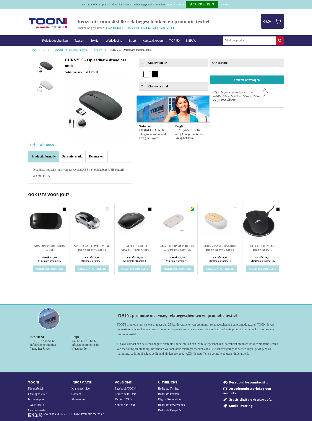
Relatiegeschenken (55, 40)
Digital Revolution (169, 399)
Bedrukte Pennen (168, 394)
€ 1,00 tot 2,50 (131, 27)
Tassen (79, 40)
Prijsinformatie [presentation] (72, 156)
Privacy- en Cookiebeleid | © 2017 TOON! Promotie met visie (66, 414)
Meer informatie (175, 4)
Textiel (95, 40)
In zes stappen (36, 399)
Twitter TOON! (124, 399)
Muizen (98, 50)
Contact (76, 394)
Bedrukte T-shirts (168, 388)
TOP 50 (174, 40)
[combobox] (249, 40)
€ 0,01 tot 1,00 (113, 27)
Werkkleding (114, 40)
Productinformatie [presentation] (44, 156)
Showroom (78, 399)
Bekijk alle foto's (42, 145)
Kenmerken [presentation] (96, 156)
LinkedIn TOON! (125, 394)
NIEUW (191, 40)
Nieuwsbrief (35, 388)
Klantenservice (81, 388)
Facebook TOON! (126, 388)
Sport (132, 40)
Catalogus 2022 (37, 394)
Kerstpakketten (153, 40)
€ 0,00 (267, 21)
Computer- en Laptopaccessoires (70, 50)
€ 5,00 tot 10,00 (167, 27)
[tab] (43, 156)
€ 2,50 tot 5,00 (148, 27)
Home (33, 41)
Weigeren (225, 4)
